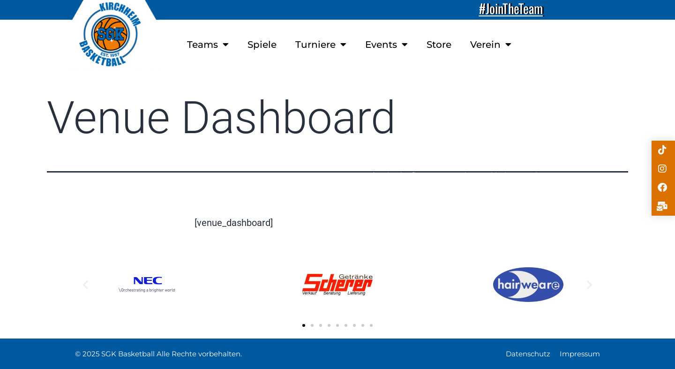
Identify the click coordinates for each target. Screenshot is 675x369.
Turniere (320, 44)
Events (386, 44)
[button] (85, 284)
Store (439, 44)
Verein (490, 44)
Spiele (262, 44)
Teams (208, 44)
